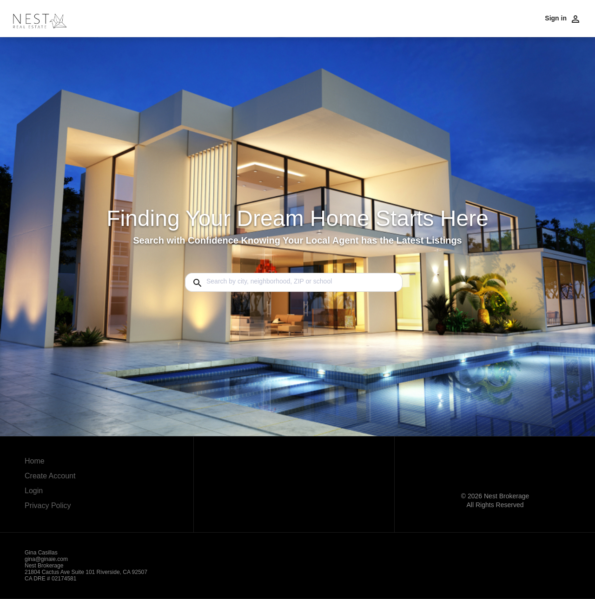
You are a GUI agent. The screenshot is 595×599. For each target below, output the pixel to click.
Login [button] (34, 491)
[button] (50, 493)
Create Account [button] (50, 476)
